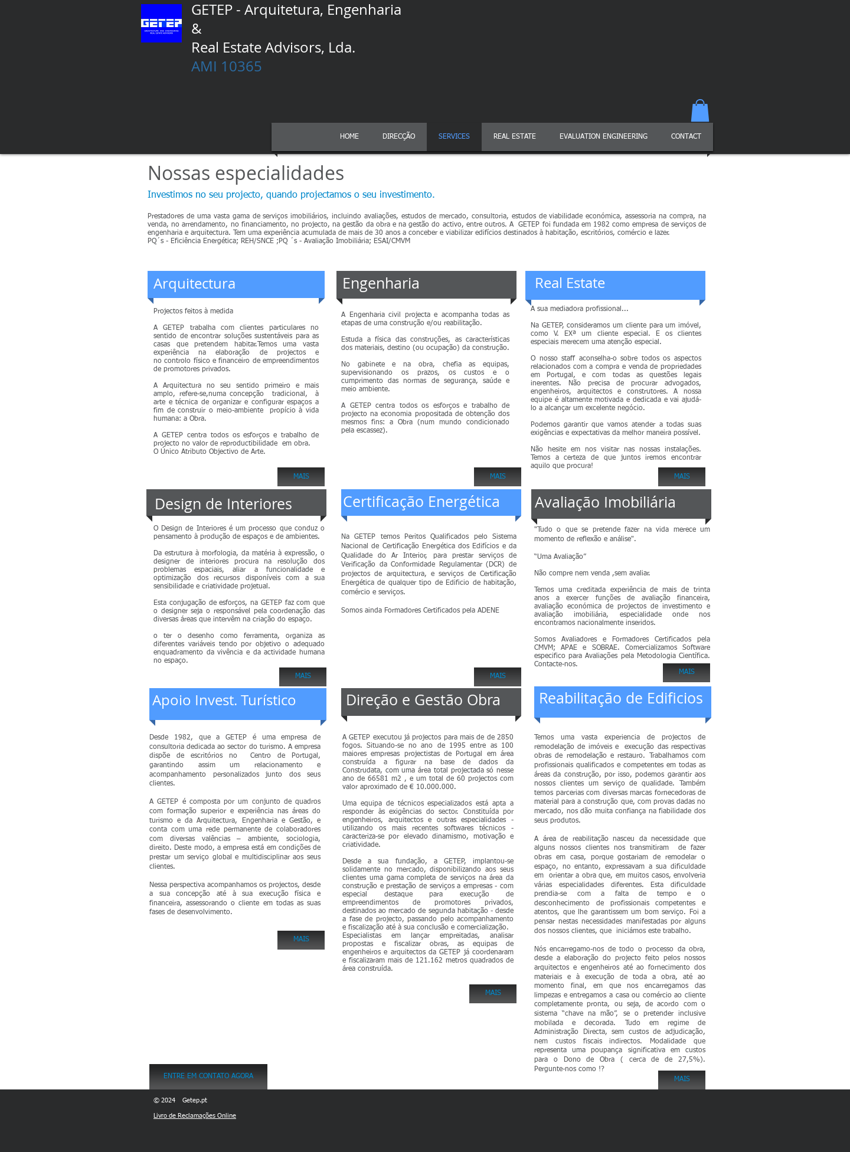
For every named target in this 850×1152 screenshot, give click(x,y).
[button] (700, 110)
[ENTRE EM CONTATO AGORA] (208, 1076)
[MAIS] (301, 476)
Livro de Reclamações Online (194, 1115)
